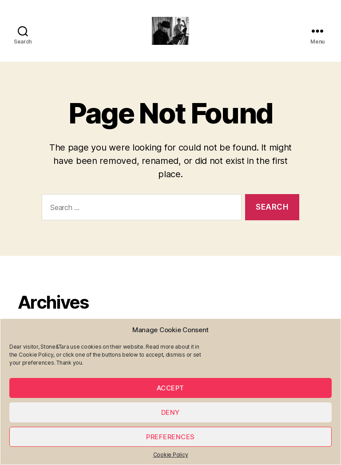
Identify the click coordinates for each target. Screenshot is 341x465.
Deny (170, 412)
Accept (170, 388)
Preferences (170, 437)
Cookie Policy (170, 454)
